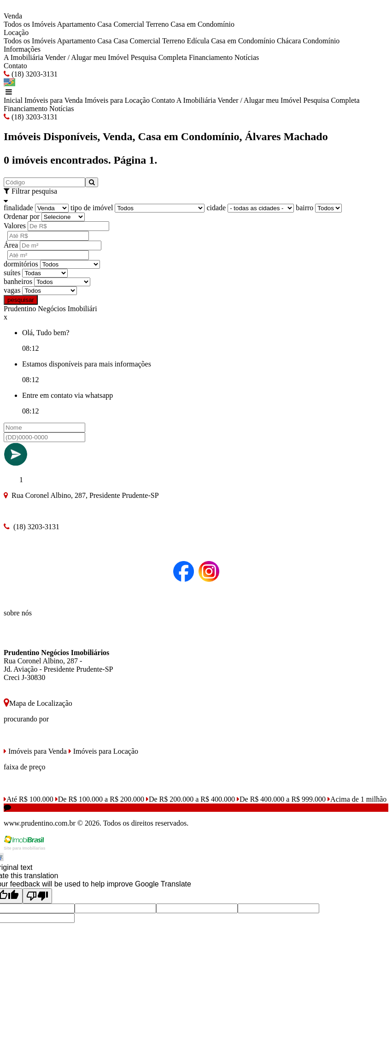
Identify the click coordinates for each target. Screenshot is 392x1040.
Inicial (13, 100)
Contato (15, 66)
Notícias (246, 57)
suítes (12, 273)
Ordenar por (22, 216)
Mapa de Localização (38, 703)
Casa (104, 24)
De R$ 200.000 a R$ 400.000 (190, 799)
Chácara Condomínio (308, 41)
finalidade (18, 208)
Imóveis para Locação (117, 100)
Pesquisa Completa (159, 57)
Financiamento (211, 57)
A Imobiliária (23, 57)
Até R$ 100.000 (28, 799)
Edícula (198, 41)
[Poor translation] (37, 896)
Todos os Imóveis (30, 24)
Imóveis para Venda (53, 100)
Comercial (128, 24)
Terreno (157, 24)
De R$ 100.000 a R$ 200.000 (99, 799)
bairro (304, 208)
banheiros (18, 281)
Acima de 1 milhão (357, 799)
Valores (15, 226)
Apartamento (76, 24)
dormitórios (21, 264)
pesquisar (20, 299)
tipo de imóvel (91, 208)
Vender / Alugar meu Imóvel (87, 57)
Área (11, 245)
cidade (216, 208)
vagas (12, 290)
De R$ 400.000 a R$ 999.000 (281, 799)
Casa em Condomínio (202, 24)
